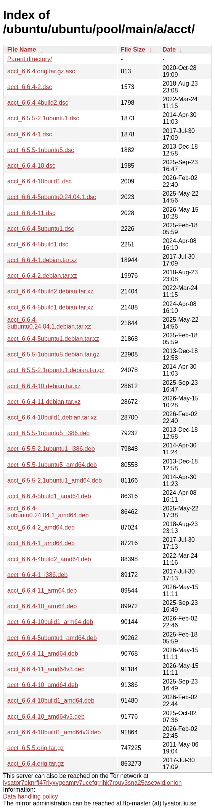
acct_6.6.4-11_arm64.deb (42, 590)
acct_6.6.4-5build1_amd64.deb (49, 496)
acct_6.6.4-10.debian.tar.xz (43, 386)
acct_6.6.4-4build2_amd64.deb (49, 559)
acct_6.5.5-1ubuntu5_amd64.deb (52, 465)
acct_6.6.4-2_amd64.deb (41, 527)
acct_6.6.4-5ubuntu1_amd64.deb (52, 638)
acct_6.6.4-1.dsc (29, 134)
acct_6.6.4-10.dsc (31, 165)
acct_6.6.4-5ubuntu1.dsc (40, 228)
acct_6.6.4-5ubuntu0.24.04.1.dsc (51, 197)
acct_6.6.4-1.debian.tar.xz (42, 260)
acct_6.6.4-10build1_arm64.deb (50, 622)
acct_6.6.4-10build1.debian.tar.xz (52, 417)
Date (169, 49)
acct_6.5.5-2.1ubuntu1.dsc (43, 118)
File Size (133, 49)
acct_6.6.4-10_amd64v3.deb (46, 716)
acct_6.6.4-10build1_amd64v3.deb (54, 732)
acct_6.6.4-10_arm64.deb (42, 606)
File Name (21, 49)
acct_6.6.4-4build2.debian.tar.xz (50, 291)
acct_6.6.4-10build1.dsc (39, 181)
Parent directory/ (29, 59)
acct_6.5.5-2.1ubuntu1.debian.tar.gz (55, 370)
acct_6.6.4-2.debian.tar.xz (42, 275)
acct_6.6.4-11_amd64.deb (42, 653)
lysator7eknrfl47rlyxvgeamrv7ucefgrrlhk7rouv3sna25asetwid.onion (92, 782)
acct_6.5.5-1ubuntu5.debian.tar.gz (53, 354)
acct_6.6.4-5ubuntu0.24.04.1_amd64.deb (48, 511)
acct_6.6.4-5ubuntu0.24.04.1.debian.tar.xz (49, 323)
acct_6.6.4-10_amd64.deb (42, 685)
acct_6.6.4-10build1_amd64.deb (51, 700)
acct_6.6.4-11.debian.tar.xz (43, 402)
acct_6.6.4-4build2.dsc (37, 102)
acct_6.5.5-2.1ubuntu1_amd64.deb (54, 480)
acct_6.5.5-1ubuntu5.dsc (40, 150)
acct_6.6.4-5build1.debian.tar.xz (50, 307)
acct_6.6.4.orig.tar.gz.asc (41, 71)
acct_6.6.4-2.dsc (29, 87)
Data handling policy (30, 796)
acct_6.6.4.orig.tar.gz (35, 763)
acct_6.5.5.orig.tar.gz (35, 748)
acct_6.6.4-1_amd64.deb (41, 543)
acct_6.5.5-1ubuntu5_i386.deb (48, 433)
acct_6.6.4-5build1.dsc (37, 244)
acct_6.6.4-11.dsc (31, 213)
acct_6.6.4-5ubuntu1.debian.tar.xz (53, 338)
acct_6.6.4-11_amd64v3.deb (46, 669)
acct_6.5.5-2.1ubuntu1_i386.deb (51, 449)
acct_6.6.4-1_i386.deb (37, 575)
